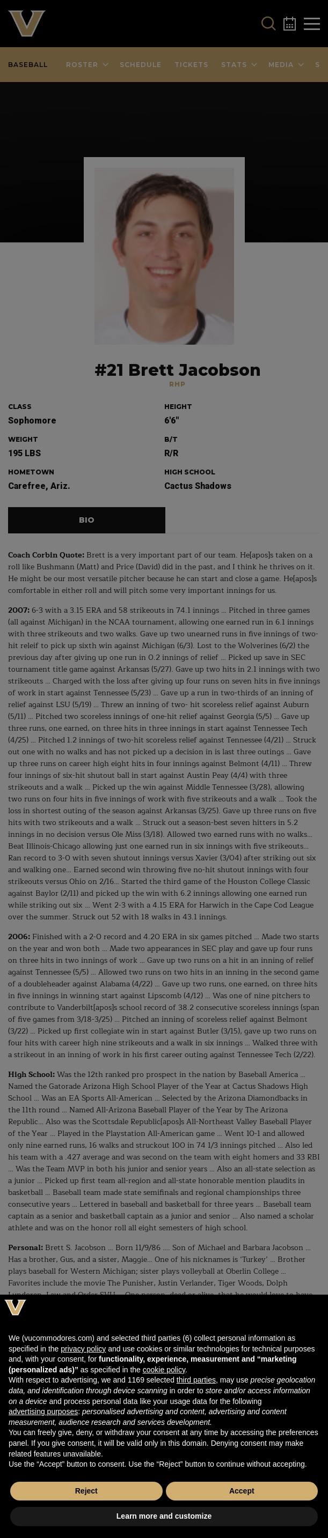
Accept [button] (241, 1491)
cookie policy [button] (164, 1369)
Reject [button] (86, 1491)
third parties (196, 1380)
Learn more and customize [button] (164, 1516)
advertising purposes (43, 1411)
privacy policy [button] (83, 1348)
